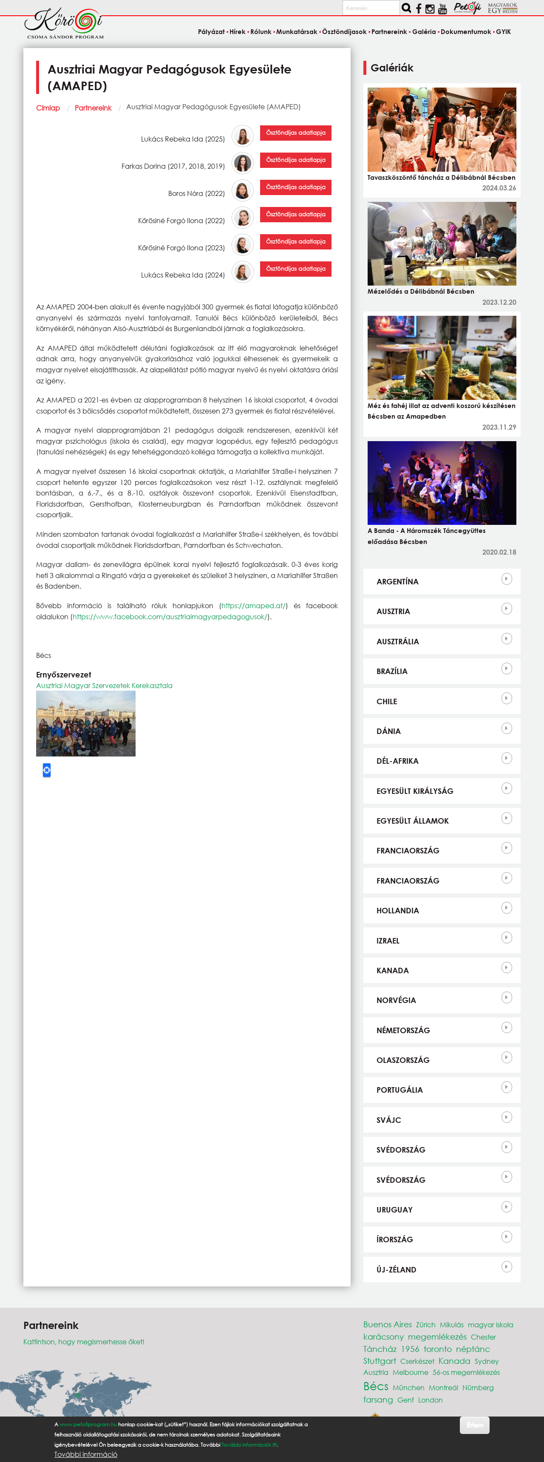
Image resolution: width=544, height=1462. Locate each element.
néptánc (473, 1349)
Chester (483, 1336)
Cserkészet (417, 1361)
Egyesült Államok (413, 820)
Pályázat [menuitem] (211, 31)
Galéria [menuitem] (424, 31)
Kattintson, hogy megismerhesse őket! (83, 1341)
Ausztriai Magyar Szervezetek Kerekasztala (104, 685)
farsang (378, 1399)
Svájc (389, 1120)
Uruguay (395, 1209)
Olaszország (403, 1060)
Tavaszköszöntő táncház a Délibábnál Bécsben (442, 177)
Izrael (388, 940)
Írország (395, 1239)
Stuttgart (379, 1361)
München (409, 1387)
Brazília (392, 671)
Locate (47, 770)
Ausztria (393, 611)
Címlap (48, 107)
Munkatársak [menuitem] (296, 31)
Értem (475, 1425)
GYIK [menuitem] (503, 31)
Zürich (426, 1324)
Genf (405, 1399)
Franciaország (408, 850)
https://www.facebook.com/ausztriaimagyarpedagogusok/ (170, 616)
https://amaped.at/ (253, 605)
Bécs (375, 1385)
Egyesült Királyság (415, 791)
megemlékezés (437, 1336)
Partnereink (93, 107)
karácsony (383, 1336)
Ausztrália (398, 641)
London (430, 1399)
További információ (85, 1454)
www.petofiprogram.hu (88, 1424)
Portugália (400, 1089)
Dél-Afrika (398, 760)
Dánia (389, 731)
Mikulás (452, 1324)
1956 (410, 1349)
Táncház (380, 1349)
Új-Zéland (396, 1269)
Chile (387, 701)
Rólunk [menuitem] (261, 31)
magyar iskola (490, 1324)
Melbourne (410, 1372)
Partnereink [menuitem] (389, 31)
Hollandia (398, 910)
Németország (403, 1030)
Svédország (401, 1149)
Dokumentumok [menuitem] (466, 31)
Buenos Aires (387, 1324)
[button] (86, 722)
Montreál (443, 1387)
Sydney (487, 1361)
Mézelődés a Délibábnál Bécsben (421, 291)
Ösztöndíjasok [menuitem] (344, 31)
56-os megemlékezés (466, 1372)
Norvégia (396, 1000)
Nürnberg (478, 1387)
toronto (438, 1349)
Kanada (393, 970)
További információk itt (249, 1444)
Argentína (398, 581)
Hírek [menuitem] (238, 31)
